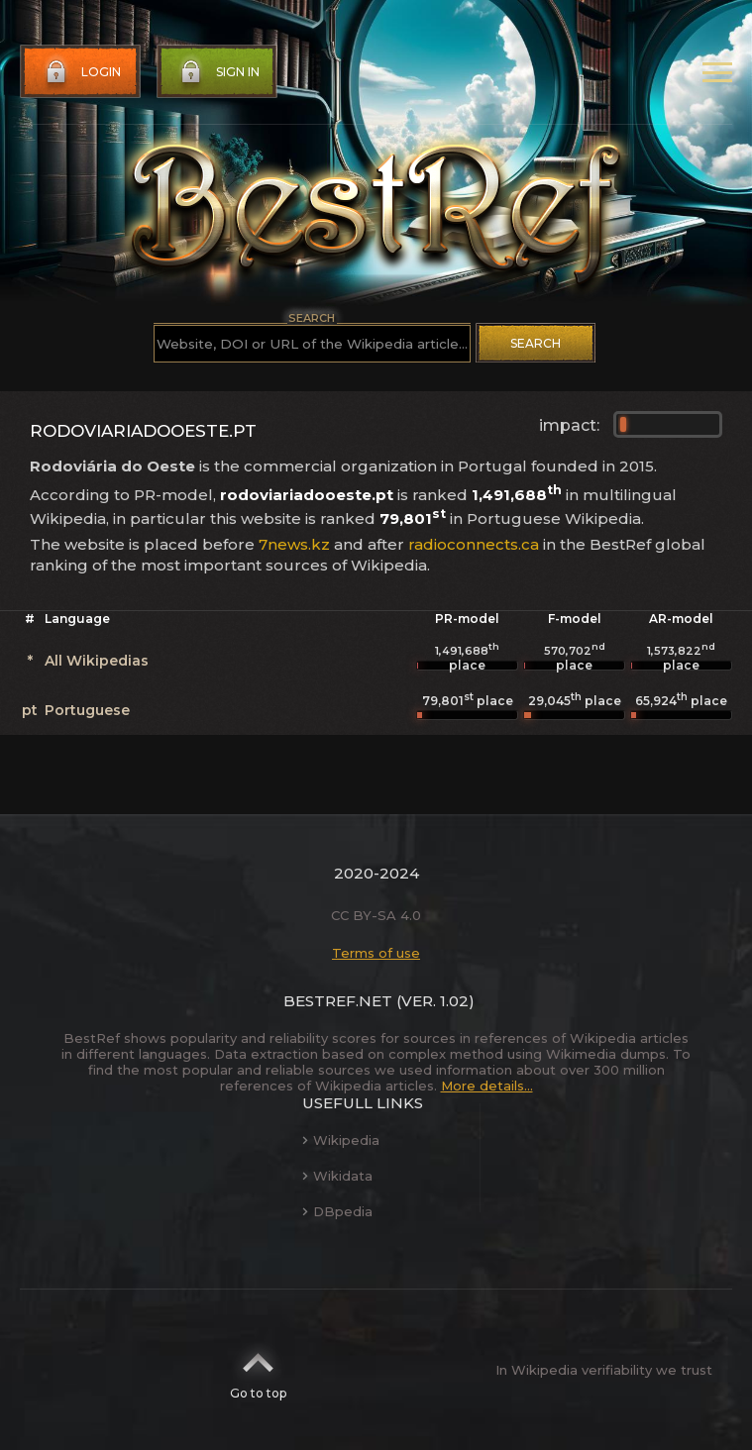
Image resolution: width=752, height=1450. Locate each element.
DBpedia (337, 1211)
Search (535, 343)
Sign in (218, 72)
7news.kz (294, 544)
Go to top (258, 1369)
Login (81, 72)
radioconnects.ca (473, 544)
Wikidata (337, 1176)
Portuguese (87, 710)
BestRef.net (337, 1000)
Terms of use (376, 953)
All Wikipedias (97, 661)
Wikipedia (340, 1140)
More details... (487, 1085)
